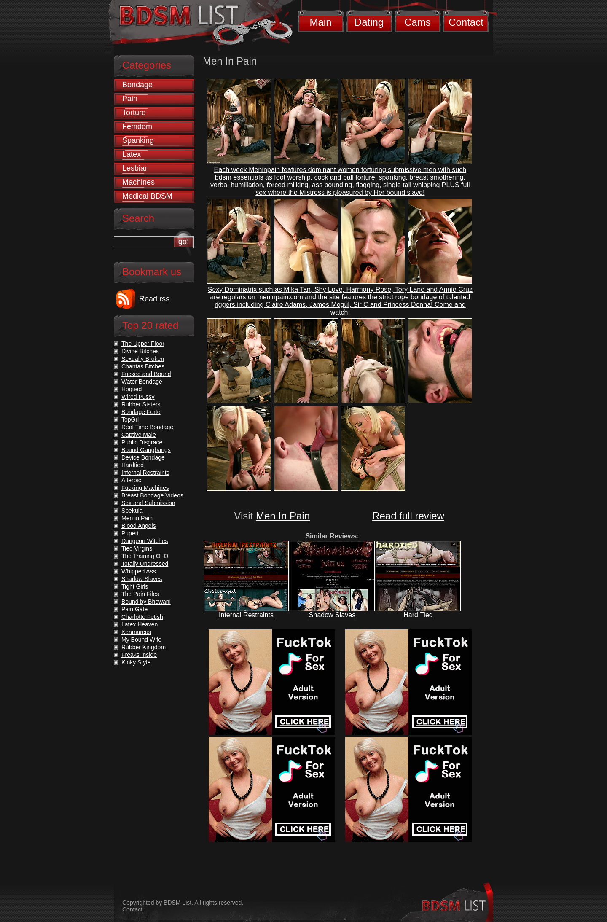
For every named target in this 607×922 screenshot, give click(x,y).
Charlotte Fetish (142, 616)
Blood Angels (138, 525)
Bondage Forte (141, 412)
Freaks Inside (139, 654)
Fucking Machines (145, 487)
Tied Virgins (136, 548)
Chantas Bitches (142, 366)
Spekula (132, 510)
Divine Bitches (140, 351)
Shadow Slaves (332, 614)
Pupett (129, 533)
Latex (131, 154)
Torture (134, 112)
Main (320, 22)
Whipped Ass (138, 571)
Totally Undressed (144, 563)
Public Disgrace (141, 442)
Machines (138, 182)
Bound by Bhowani (146, 601)
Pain (129, 98)
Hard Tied (417, 614)
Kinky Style (135, 662)
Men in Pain (137, 518)
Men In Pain (283, 515)
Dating (369, 22)
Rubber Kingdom (143, 647)
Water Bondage (141, 381)
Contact (466, 22)
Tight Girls (134, 586)
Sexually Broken (142, 358)
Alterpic (131, 480)
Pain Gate (134, 609)
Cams (417, 22)
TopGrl (130, 419)
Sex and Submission (148, 503)
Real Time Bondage (147, 427)
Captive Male (138, 434)
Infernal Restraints (246, 614)
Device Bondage (143, 457)
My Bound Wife (141, 639)
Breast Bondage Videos (152, 495)
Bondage (137, 85)
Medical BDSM (147, 196)
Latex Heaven (139, 624)
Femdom (137, 126)
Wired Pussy (138, 396)
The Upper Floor (142, 343)
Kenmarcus (136, 632)
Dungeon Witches (144, 541)
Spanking (138, 140)
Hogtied (131, 389)
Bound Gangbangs (146, 449)
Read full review (408, 515)
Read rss (154, 299)
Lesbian (135, 168)
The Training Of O (144, 556)
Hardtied (132, 465)
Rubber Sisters (141, 404)
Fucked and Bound (146, 374)
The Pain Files (140, 594)
